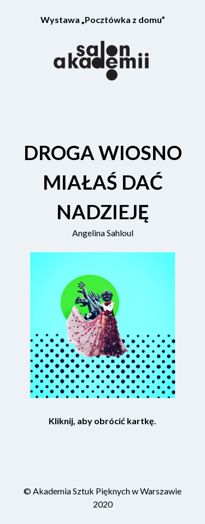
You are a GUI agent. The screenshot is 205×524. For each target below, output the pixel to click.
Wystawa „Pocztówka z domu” (102, 19)
